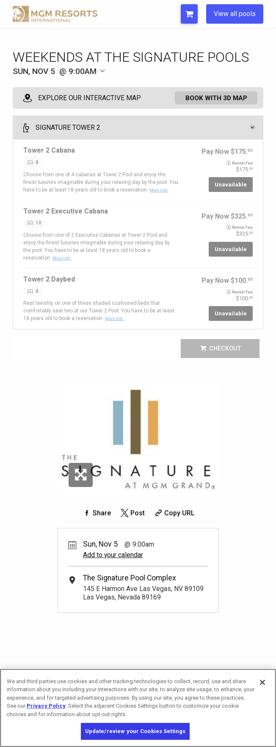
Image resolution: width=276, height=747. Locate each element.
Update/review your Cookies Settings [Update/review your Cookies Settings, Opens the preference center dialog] (135, 731)
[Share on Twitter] (132, 518)
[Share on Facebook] (96, 518)
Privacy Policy (46, 706)
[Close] (262, 682)
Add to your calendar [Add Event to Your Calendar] (113, 560)
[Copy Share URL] (174, 518)
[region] (138, 708)
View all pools (235, 14)
